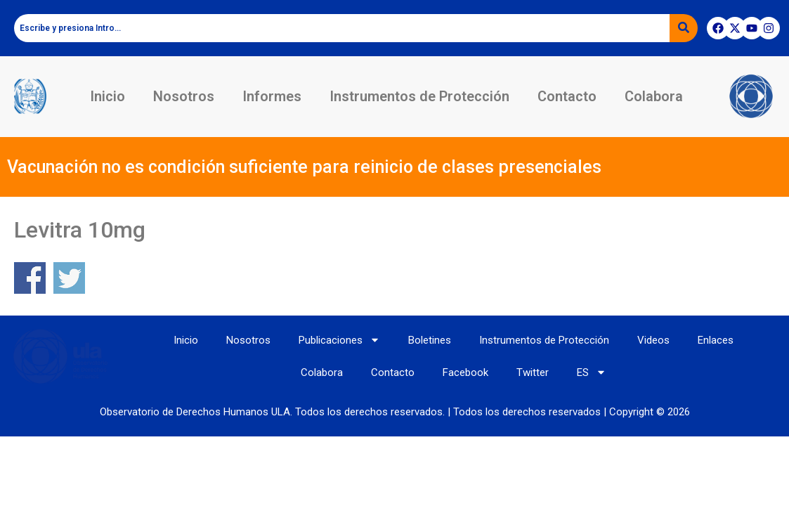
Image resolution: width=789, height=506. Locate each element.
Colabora (654, 96)
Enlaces (715, 340)
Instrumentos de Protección (419, 96)
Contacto (566, 96)
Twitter (532, 372)
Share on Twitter (69, 278)
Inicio (107, 96)
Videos (653, 340)
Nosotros (183, 96)
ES (591, 372)
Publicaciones (339, 339)
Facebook (465, 372)
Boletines (429, 340)
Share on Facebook (30, 278)
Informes (271, 96)
